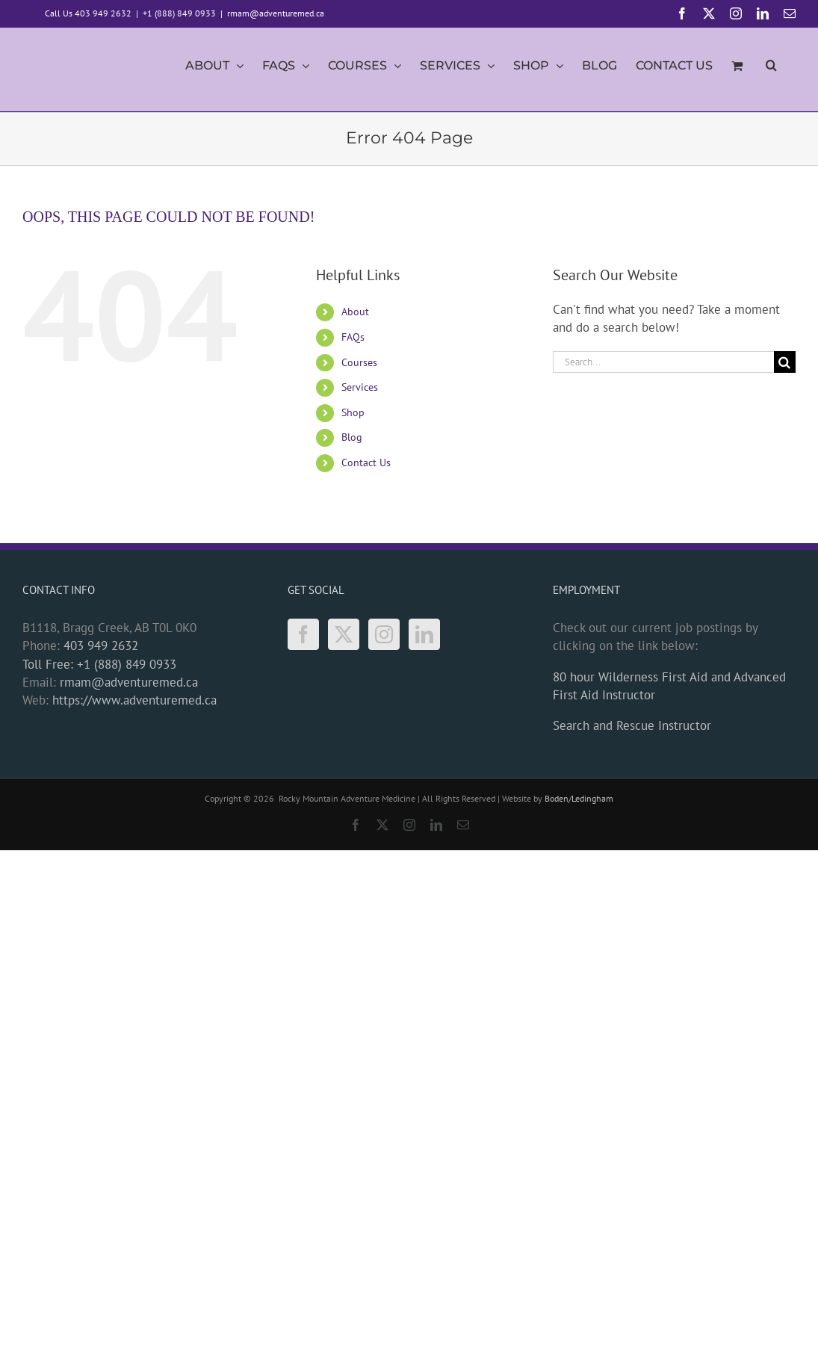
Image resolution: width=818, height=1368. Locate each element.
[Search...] (663, 362)
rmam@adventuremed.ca (275, 13)
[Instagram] (384, 634)
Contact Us (366, 462)
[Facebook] (303, 634)
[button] (771, 69)
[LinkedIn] (424, 634)
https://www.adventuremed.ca (134, 700)
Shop (353, 412)
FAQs (353, 337)
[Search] (785, 362)
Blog (351, 437)
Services (359, 387)
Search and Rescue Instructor (632, 725)
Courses (359, 362)
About (355, 311)
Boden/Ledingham (579, 798)
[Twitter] (343, 634)
